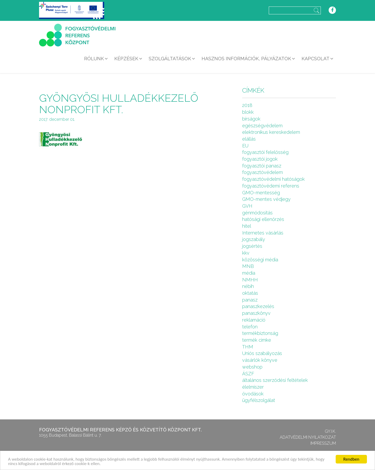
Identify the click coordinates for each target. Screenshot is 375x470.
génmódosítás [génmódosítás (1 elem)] (257, 212)
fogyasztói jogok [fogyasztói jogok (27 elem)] (260, 159)
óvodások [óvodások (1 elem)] (253, 393)
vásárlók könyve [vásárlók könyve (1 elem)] (259, 360)
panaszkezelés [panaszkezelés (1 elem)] (258, 306)
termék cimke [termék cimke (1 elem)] (256, 340)
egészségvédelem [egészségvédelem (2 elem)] (262, 125)
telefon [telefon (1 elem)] (250, 326)
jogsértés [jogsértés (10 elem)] (252, 246)
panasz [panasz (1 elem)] (250, 300)
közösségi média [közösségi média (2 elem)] (260, 259)
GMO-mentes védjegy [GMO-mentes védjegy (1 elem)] (266, 199)
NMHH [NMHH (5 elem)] (250, 279)
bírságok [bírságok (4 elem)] (251, 119)
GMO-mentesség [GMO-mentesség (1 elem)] (261, 192)
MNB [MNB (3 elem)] (248, 266)
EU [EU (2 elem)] (245, 145)
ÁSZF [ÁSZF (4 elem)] (248, 373)
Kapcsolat (315, 58)
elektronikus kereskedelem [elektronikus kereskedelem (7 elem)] (271, 132)
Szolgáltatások (170, 58)
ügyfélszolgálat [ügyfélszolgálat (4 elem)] (258, 400)
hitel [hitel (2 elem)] (246, 226)
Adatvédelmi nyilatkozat (308, 437)
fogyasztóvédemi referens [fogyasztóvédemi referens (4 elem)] (270, 186)
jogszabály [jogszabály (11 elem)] (253, 239)
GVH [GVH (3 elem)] (247, 206)
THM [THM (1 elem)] (247, 347)
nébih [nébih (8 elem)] (248, 286)
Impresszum (323, 443)
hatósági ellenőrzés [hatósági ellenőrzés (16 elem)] (263, 219)
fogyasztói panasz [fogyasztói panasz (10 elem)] (261, 165)
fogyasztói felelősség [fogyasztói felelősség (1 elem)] (265, 152)
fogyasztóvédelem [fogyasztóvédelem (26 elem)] (262, 172)
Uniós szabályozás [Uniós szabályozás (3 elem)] (262, 353)
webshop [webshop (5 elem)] (252, 367)
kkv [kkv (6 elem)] (245, 253)
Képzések (126, 58)
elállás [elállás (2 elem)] (249, 139)
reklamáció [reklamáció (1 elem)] (253, 320)
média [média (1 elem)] (248, 273)
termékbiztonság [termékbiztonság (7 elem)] (260, 333)
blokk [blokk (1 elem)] (248, 112)
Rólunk (94, 58)
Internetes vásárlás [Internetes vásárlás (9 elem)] (262, 233)
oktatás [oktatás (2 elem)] (250, 293)
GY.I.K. (330, 431)
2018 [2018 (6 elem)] (247, 105)
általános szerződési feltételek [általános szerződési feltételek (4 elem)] (275, 380)
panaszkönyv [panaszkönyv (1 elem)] (256, 313)
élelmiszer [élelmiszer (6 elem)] (253, 387)
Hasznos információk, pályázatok (246, 58)
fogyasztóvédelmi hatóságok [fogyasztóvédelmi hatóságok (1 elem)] (273, 179)
